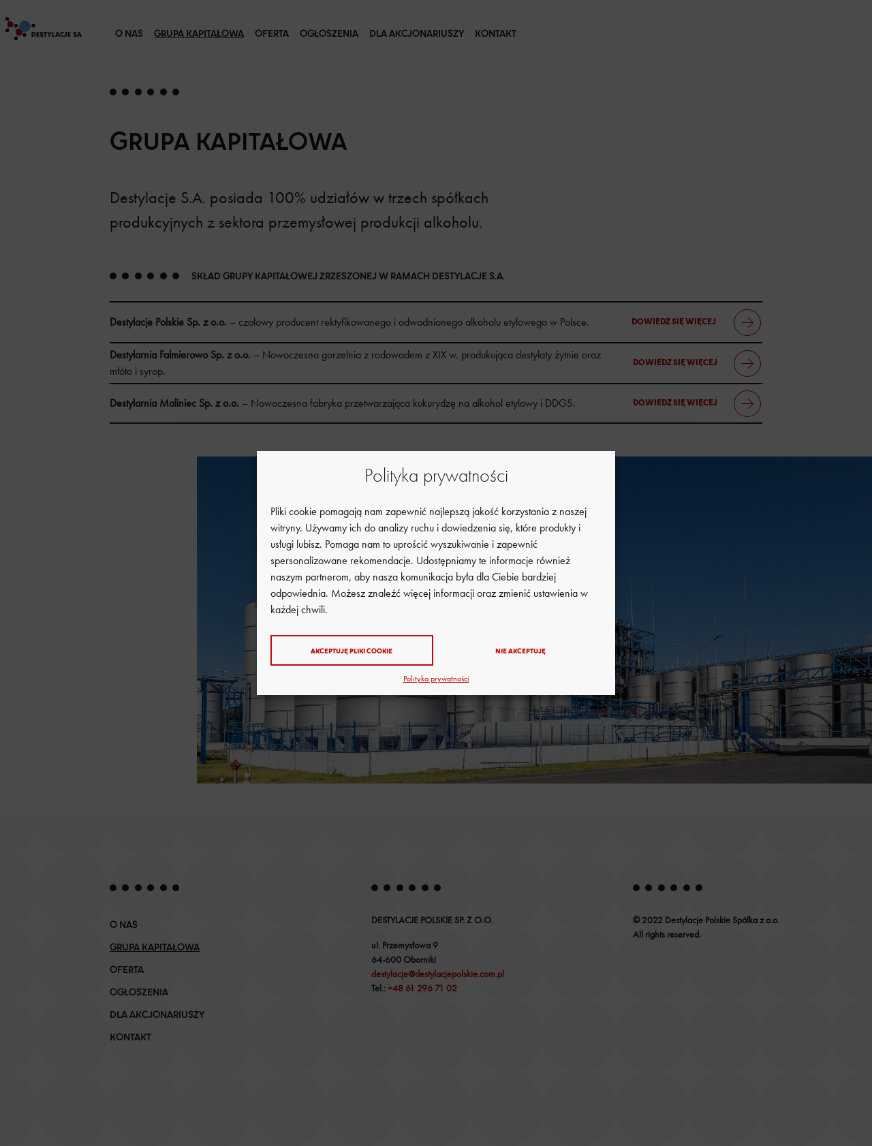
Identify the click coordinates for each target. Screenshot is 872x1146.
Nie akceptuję (520, 651)
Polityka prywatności (436, 678)
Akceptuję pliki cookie (351, 651)
